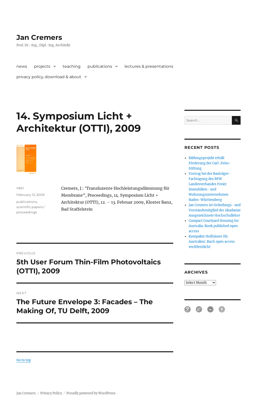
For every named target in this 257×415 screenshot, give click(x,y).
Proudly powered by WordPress (91, 393)
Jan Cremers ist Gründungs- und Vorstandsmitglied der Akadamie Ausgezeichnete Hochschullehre (215, 210)
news (21, 66)
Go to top (23, 360)
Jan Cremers (39, 37)
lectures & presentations (149, 66)
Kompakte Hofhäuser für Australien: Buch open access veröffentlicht (212, 241)
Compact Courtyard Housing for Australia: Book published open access (214, 226)
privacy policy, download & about (48, 76)
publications (99, 66)
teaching (72, 66)
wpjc (20, 188)
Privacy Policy (51, 393)
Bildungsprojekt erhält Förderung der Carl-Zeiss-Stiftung (210, 163)
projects (42, 66)
